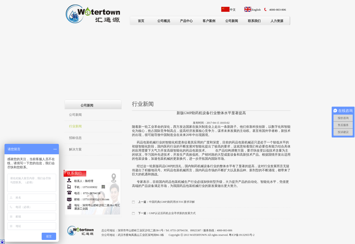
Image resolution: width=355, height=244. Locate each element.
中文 (233, 9)
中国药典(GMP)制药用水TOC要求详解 (172, 201)
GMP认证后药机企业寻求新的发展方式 (172, 213)
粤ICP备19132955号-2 (241, 235)
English (256, 9)
